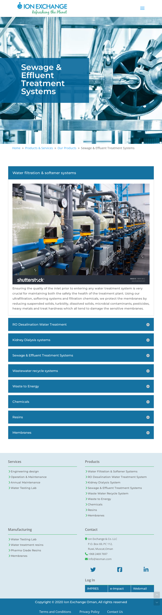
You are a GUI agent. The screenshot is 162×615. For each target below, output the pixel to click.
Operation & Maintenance (29, 477)
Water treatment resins (27, 544)
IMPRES (93, 588)
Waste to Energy (99, 499)
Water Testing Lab (23, 488)
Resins (92, 510)
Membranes (96, 515)
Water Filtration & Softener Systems (113, 471)
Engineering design (25, 471)
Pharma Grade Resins (26, 550)
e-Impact (117, 588)
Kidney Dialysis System (104, 482)
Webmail (140, 588)
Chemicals (95, 504)
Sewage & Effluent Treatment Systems (115, 488)
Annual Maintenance (25, 482)
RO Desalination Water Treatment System (117, 477)
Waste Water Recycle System (108, 493)
